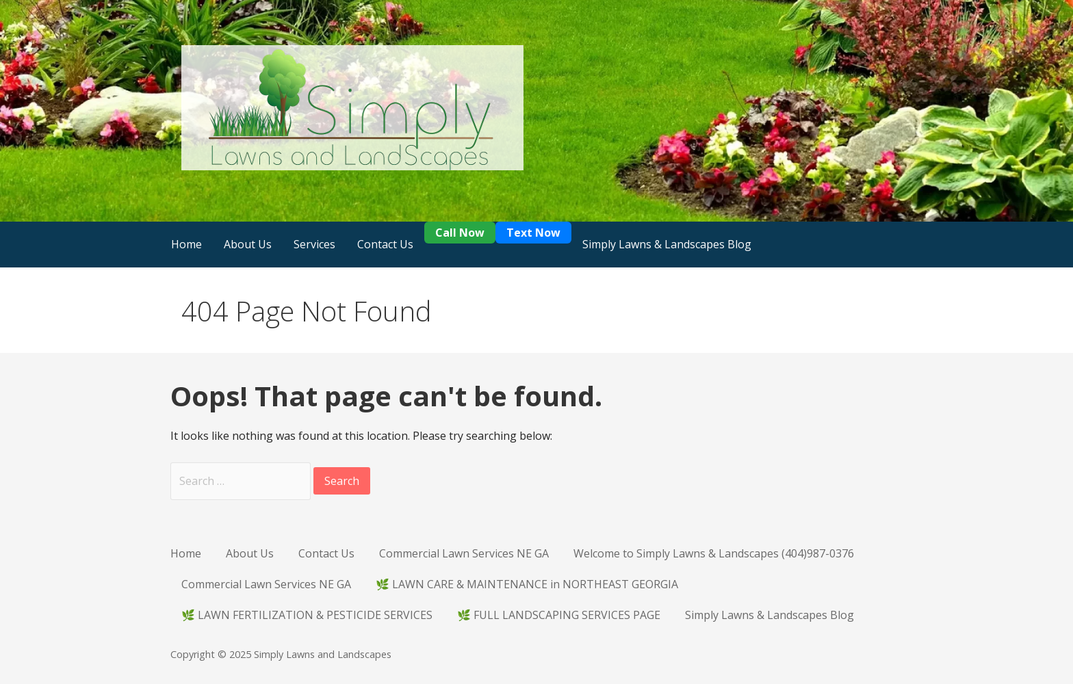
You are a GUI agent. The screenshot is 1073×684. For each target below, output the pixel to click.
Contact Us (385, 244)
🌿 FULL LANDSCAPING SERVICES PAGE (558, 614)
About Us (248, 244)
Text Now (533, 232)
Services (314, 244)
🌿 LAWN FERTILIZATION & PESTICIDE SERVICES (306, 614)
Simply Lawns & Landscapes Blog (666, 244)
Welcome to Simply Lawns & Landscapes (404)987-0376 (713, 553)
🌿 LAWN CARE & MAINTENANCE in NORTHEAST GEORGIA (527, 584)
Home (186, 244)
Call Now (459, 232)
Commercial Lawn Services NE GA (464, 553)
